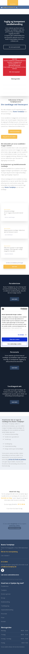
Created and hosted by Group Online (11, 579)
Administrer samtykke (14, 528)
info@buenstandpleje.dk (9, 7)
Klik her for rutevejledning (9, 552)
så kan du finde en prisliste (17, 459)
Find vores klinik (15, 131)
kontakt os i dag (6, 498)
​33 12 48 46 (4, 562)
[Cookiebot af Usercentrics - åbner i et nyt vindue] (20, 309)
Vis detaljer (21, 334)
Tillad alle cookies (14, 339)
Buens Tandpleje (18, 111)
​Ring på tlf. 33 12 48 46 (9, 136)
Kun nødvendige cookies (14, 344)
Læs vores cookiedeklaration (10, 575)
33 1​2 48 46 (21, 504)
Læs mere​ (14, 299)
